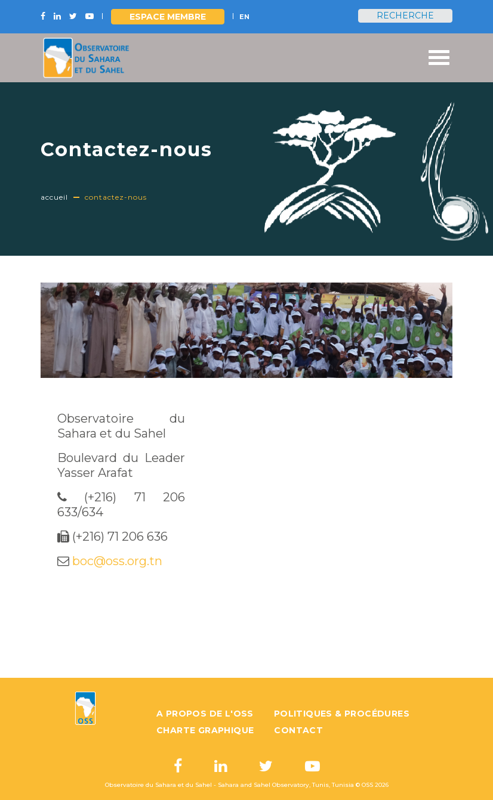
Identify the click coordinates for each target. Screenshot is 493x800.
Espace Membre (168, 16)
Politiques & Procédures (341, 713)
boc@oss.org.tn (117, 561)
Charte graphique (205, 730)
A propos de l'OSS (205, 713)
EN (244, 17)
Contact (298, 730)
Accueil (54, 197)
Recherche (405, 15)
